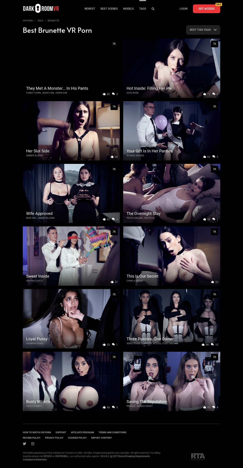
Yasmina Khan (34, 343)
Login (183, 8)
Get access (209, 7)
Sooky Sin (48, 92)
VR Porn (28, 20)
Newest (90, 8)
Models (128, 8)
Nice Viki (31, 218)
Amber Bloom (46, 218)
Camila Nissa (134, 280)
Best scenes (109, 8)
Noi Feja (149, 218)
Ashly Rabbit (134, 343)
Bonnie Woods (135, 155)
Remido (131, 406)
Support (61, 432)
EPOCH (48, 456)
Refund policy (31, 437)
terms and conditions (112, 432)
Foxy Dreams (170, 343)
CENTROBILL (62, 456)
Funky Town (33, 92)
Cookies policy (77, 437)
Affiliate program (82, 432)
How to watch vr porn (37, 432)
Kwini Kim (61, 92)
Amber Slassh (34, 155)
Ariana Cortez (35, 280)
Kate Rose (133, 92)
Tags (142, 8)
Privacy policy (54, 437)
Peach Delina (135, 218)
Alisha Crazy (145, 406)
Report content (101, 437)
